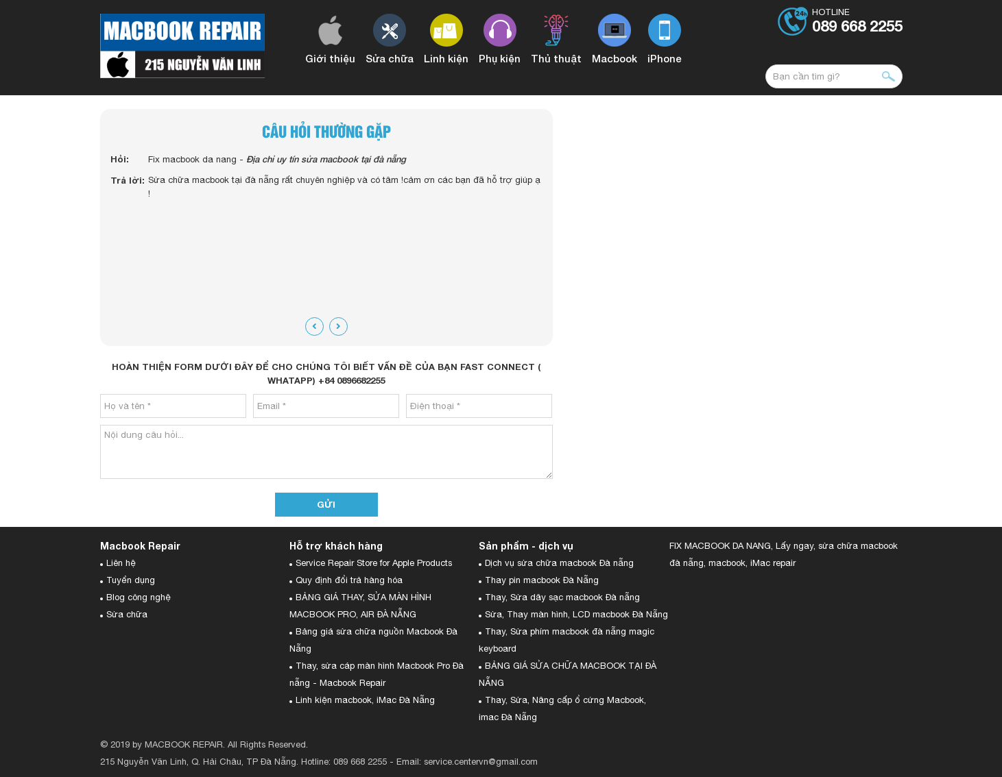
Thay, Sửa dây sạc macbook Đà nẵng (562, 597)
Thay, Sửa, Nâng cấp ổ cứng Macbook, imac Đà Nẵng (562, 708)
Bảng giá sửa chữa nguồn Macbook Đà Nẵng (373, 640)
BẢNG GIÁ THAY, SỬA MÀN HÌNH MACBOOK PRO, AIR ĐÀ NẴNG (360, 605)
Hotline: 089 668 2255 (344, 761)
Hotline (857, 21)
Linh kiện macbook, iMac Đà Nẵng (365, 700)
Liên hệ (121, 563)
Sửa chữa (126, 614)
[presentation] (314, 326)
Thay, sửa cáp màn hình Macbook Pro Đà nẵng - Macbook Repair (376, 674)
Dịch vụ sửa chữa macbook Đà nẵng (559, 563)
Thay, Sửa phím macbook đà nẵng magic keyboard (566, 640)
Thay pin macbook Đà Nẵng (542, 580)
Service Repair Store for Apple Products (374, 563)
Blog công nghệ (138, 597)
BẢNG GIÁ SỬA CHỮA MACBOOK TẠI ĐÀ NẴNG (567, 674)
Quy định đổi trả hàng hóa (349, 580)
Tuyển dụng (130, 580)
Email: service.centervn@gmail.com (467, 761)
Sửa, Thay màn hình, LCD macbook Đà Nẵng (576, 614)
